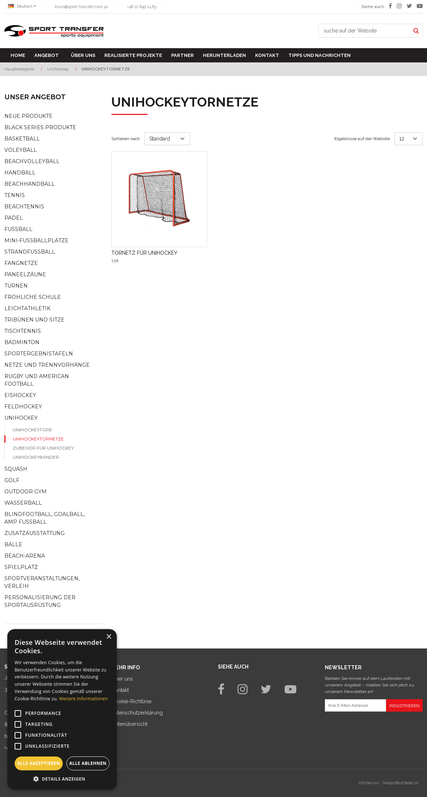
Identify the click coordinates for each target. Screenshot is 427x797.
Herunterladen (224, 55)
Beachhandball (29, 184)
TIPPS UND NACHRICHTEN (319, 55)
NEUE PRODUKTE (28, 116)
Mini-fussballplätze (36, 240)
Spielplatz (21, 567)
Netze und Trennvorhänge (47, 365)
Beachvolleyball (31, 161)
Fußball (18, 229)
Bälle (13, 544)
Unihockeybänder (36, 457)
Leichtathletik (27, 308)
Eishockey (20, 395)
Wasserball (23, 503)
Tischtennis (22, 331)
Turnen (16, 285)
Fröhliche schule (32, 297)
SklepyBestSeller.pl (400, 783)
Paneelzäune (25, 274)
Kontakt (267, 55)
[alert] (62, 709)
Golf (11, 480)
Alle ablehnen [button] (88, 763)
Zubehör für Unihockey (43, 448)
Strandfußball (29, 252)
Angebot (46, 55)
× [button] (108, 637)
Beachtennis (24, 206)
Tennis (14, 195)
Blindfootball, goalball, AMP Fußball (44, 518)
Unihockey (21, 418)
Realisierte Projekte (133, 55)
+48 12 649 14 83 (141, 6)
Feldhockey (23, 406)
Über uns (83, 55)
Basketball (22, 138)
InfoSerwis (368, 783)
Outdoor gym (25, 491)
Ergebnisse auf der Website (362, 138)
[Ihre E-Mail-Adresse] (355, 705)
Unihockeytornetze (38, 439)
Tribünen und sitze (34, 319)
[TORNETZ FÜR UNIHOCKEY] (144, 253)
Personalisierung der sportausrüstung (40, 601)
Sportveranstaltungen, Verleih (42, 582)
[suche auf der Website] (364, 30)
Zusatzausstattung (34, 533)
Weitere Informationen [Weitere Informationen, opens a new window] (83, 699)
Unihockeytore (32, 429)
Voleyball (20, 150)
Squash (15, 469)
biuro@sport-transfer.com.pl (81, 6)
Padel (13, 218)
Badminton (21, 342)
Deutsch (20, 6)
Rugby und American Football (36, 380)
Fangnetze (21, 263)
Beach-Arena (24, 555)
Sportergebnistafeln (38, 353)
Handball (19, 172)
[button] (62, 778)
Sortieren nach (126, 138)
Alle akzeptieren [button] (38, 763)
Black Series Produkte (40, 127)
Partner (182, 55)
